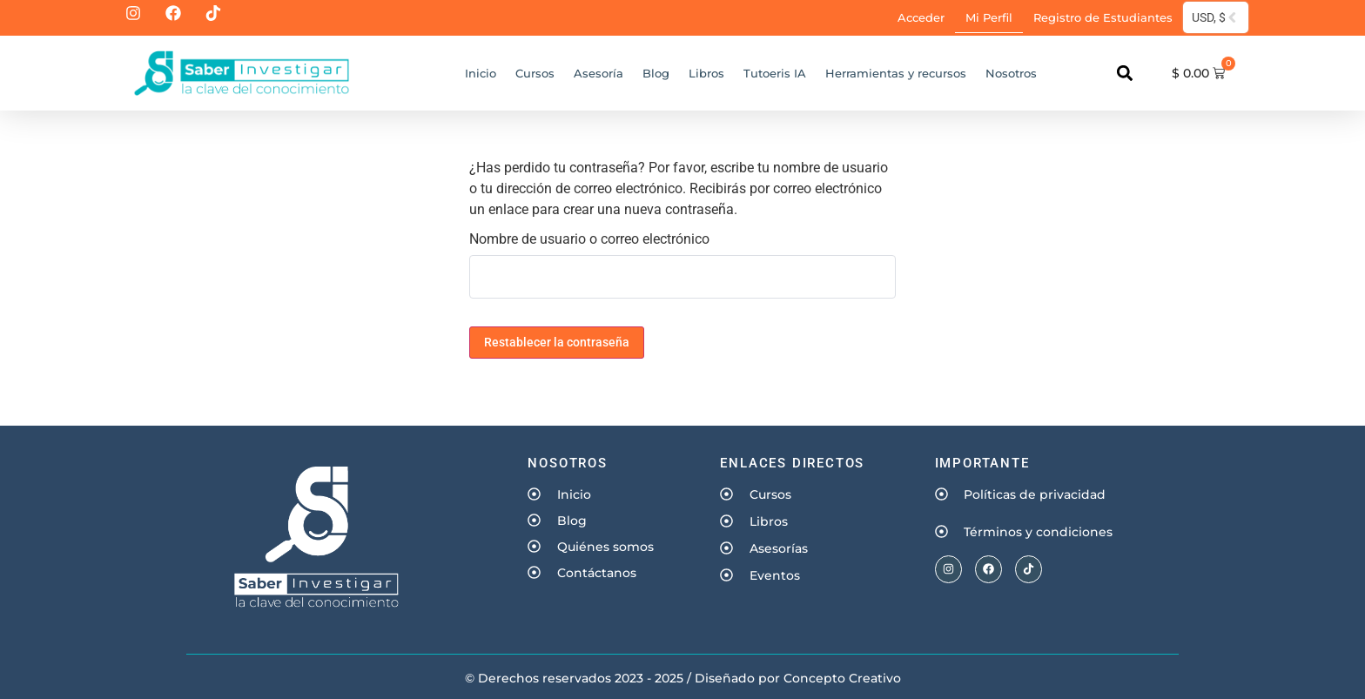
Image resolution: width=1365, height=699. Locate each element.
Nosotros (1011, 73)
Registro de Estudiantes (1103, 17)
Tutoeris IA (774, 73)
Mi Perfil (988, 17)
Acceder (921, 17)
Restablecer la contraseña (556, 342)
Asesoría (598, 73)
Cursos (535, 73)
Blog (655, 73)
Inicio (480, 73)
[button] (1124, 73)
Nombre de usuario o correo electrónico (589, 239)
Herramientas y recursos (895, 73)
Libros (706, 73)
